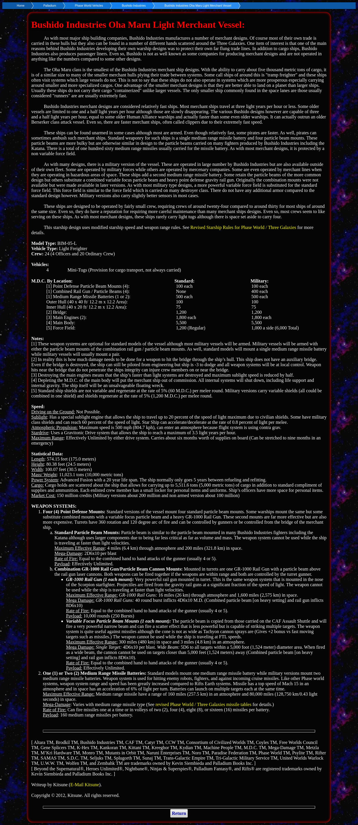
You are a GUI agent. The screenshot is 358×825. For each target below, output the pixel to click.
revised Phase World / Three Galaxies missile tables (203, 704)
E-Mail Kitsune (84, 784)
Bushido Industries (134, 5)
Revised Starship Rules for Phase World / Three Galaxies (243, 227)
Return (179, 813)
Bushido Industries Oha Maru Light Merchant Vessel (198, 5)
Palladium (49, 5)
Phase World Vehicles (89, 5)
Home (21, 5)
